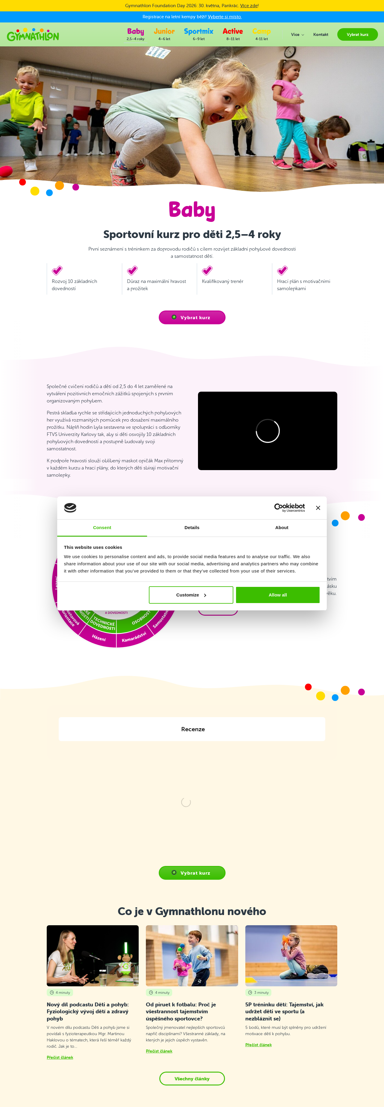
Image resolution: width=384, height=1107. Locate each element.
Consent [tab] (102, 527)
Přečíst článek (60, 1002)
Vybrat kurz (195, 317)
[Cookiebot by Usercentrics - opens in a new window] (279, 507)
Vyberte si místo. (225, 16)
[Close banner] (318, 508)
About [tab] (281, 527)
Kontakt (127, 1105)
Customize (191, 594)
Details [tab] (192, 527)
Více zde (249, 5)
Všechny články (192, 1023)
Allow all (278, 594)
